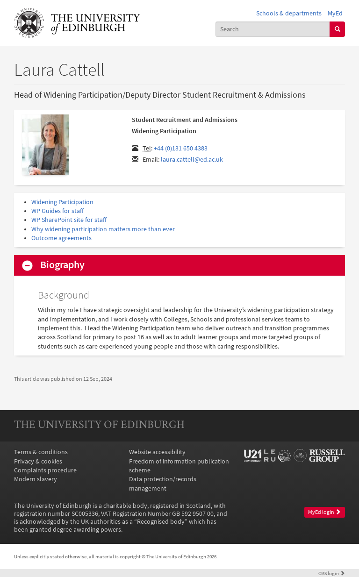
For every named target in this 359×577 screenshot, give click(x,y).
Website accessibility (157, 452)
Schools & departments (289, 13)
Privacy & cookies (38, 461)
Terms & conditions (41, 452)
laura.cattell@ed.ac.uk (192, 160)
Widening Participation (62, 202)
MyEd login (324, 512)
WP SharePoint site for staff (69, 220)
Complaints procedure (45, 470)
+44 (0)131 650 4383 (181, 148)
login (331, 573)
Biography (62, 265)
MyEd (335, 13)
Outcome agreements (61, 238)
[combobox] (272, 29)
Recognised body (161, 522)
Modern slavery (35, 479)
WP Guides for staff (57, 211)
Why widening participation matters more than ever (103, 229)
